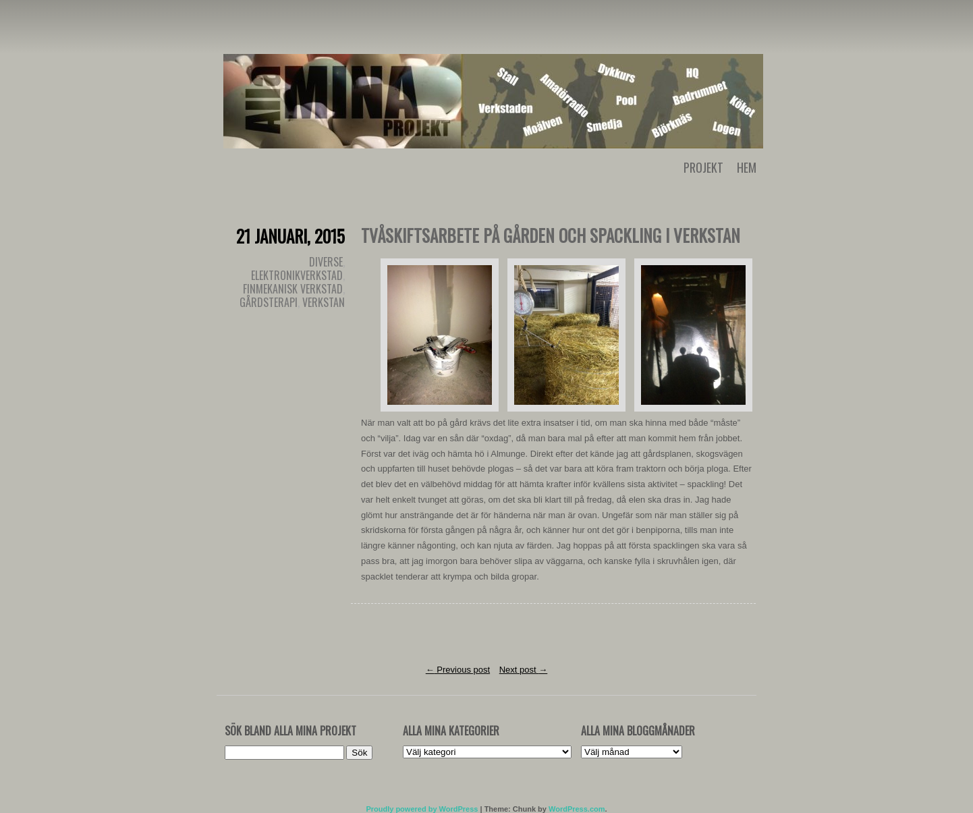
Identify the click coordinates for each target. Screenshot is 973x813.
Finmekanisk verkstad (293, 289)
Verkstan (323, 302)
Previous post (458, 670)
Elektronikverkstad (297, 275)
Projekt (703, 167)
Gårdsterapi (269, 302)
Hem (746, 167)
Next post (523, 670)
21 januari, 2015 (290, 235)
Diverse (326, 262)
